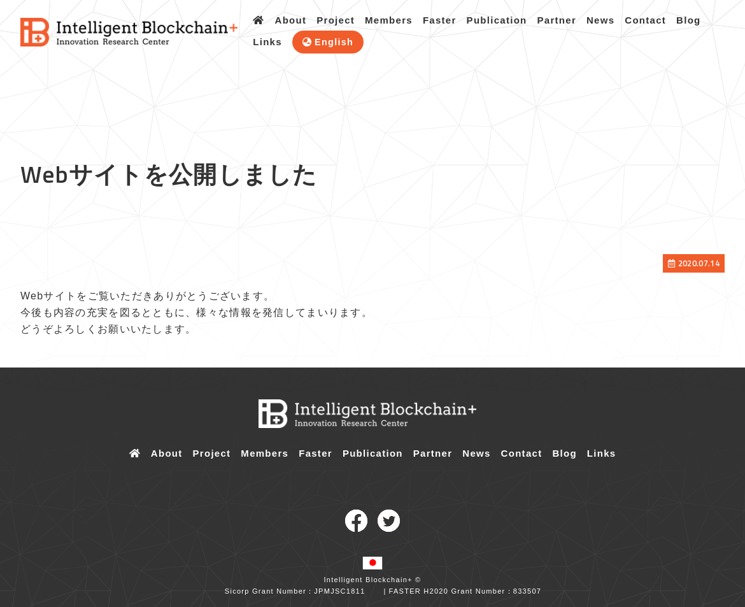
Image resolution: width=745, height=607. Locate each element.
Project (335, 20)
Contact (645, 20)
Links (267, 41)
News (600, 20)
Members (389, 20)
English (334, 42)
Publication (497, 20)
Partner (556, 20)
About (291, 20)
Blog (688, 20)
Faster (440, 20)
